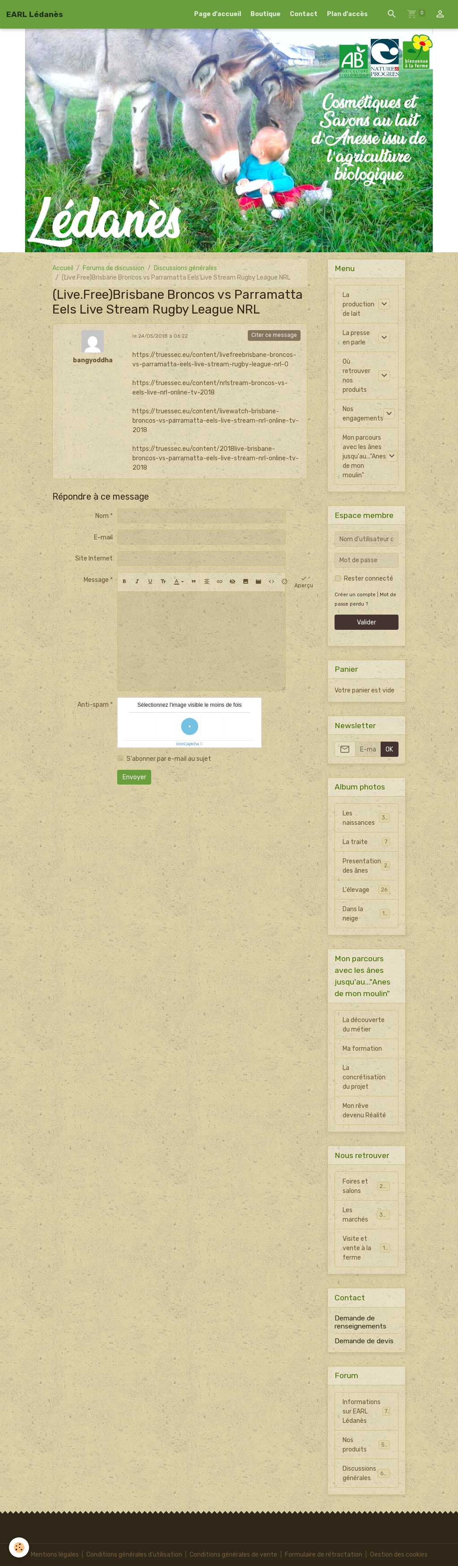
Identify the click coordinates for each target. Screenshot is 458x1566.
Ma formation (362, 1048)
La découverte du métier (364, 1024)
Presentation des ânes (366, 865)
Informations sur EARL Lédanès (366, 1411)
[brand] (34, 14)
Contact (304, 14)
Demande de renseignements (360, 1322)
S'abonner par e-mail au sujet (169, 759)
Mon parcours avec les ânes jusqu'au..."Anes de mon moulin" (364, 456)
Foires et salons (366, 1186)
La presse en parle (356, 337)
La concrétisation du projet (364, 1077)
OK (389, 749)
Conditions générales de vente (233, 1554)
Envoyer (134, 777)
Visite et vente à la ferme (367, 1248)
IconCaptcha (187, 744)
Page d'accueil (217, 14)
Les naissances (366, 818)
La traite (366, 841)
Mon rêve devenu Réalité (364, 1110)
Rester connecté (368, 578)
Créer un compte (355, 595)
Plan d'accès (347, 14)
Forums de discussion (113, 268)
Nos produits (366, 1444)
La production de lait (358, 304)
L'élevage (366, 889)
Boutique (265, 14)
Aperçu (303, 582)
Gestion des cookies (399, 1554)
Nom (102, 516)
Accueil (62, 268)
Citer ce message (274, 335)
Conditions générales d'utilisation (134, 1554)
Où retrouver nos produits (356, 376)
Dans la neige (366, 913)
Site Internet (94, 558)
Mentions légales (55, 1554)
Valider (366, 622)
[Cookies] (19, 1547)
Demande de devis (364, 1341)
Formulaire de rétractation (323, 1554)
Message (96, 580)
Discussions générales (185, 268)
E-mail (103, 537)
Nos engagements (363, 413)
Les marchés (366, 1214)
